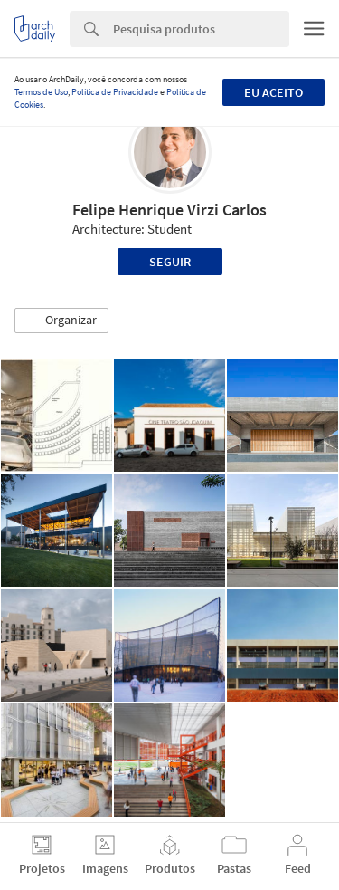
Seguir (170, 262)
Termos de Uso (41, 92)
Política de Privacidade (114, 92)
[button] (61, 320)
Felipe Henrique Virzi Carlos (169, 209)
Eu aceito (273, 92)
